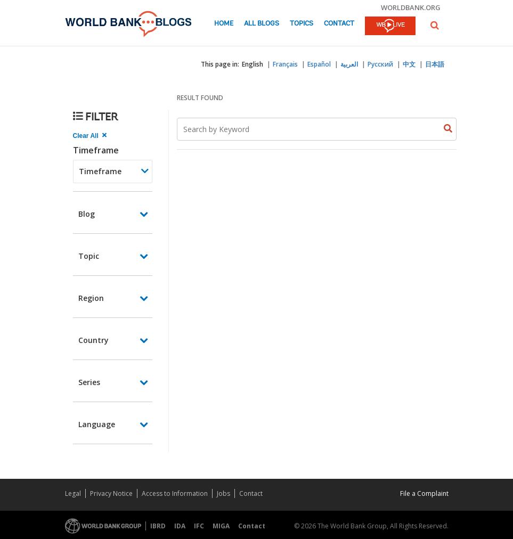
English (252, 64)
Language (96, 424)
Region (91, 298)
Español (319, 64)
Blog (86, 214)
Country (93, 340)
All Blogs (261, 23)
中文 (409, 64)
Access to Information (175, 493)
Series (89, 382)
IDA (179, 525)
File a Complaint (424, 493)
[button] (434, 25)
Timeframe (96, 150)
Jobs (223, 493)
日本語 (434, 64)
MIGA (221, 525)
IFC (199, 525)
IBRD (158, 525)
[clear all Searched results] (91, 136)
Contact (339, 23)
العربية (349, 64)
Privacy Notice (111, 493)
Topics (301, 23)
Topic (88, 256)
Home (223, 23)
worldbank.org (411, 7)
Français (285, 64)
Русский (380, 64)
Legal (73, 493)
